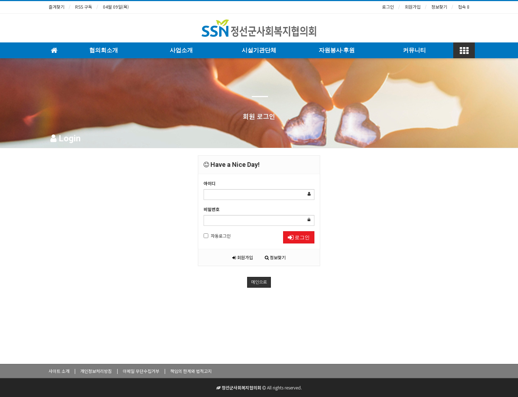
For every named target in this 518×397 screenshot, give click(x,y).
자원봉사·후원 (337, 50)
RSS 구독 (83, 7)
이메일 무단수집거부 (141, 371)
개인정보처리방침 (96, 371)
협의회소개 (103, 50)
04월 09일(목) (116, 7)
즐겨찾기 (56, 7)
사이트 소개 (59, 371)
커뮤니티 (414, 50)
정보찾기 (439, 7)
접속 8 (463, 7)
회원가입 (413, 7)
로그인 (388, 7)
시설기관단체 (259, 50)
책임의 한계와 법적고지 (191, 371)
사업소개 (181, 50)
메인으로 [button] (259, 282)
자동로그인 (217, 236)
